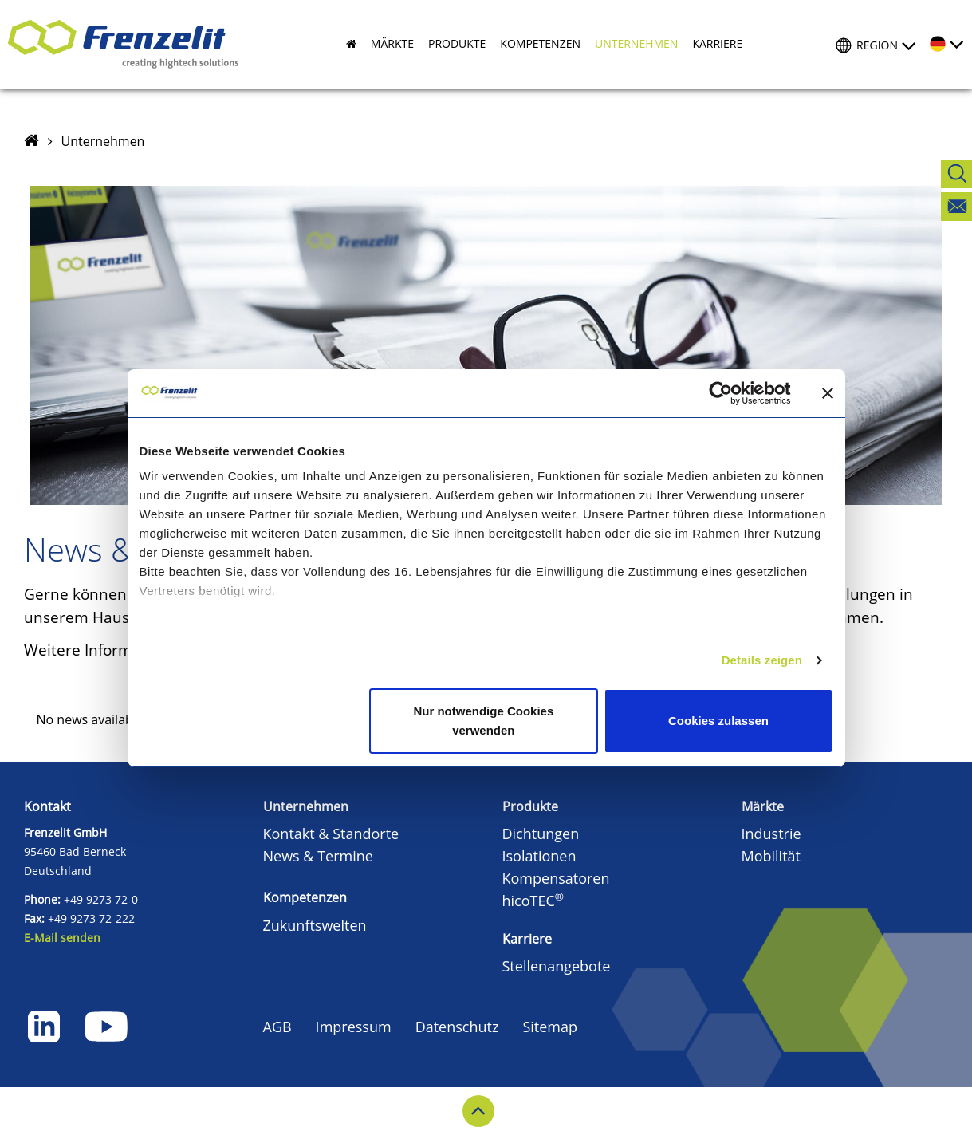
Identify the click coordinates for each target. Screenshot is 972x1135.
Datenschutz (457, 1026)
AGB (277, 1026)
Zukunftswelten (315, 925)
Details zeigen (762, 660)
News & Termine (318, 855)
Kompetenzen (305, 897)
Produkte (530, 806)
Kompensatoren (556, 878)
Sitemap (549, 1026)
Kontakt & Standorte (331, 833)
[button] (385, 43)
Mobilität (771, 855)
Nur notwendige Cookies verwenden (483, 720)
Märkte (763, 806)
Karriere (527, 939)
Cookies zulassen (718, 720)
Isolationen (539, 855)
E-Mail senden (62, 937)
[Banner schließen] (827, 393)
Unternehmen (103, 141)
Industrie (771, 833)
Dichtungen (541, 833)
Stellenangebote (556, 965)
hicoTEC (533, 900)
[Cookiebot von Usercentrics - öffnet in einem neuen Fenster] (733, 393)
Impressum (354, 1026)
